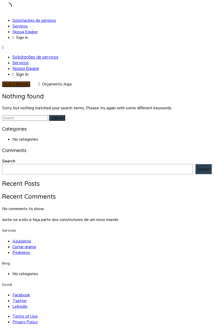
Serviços (20, 26)
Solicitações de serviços (34, 20)
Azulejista (21, 241)
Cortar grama (24, 247)
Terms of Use (25, 316)
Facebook (21, 295)
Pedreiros (21, 252)
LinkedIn (19, 306)
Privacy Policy (25, 322)
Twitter (19, 301)
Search (8, 161)
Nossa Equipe (25, 32)
